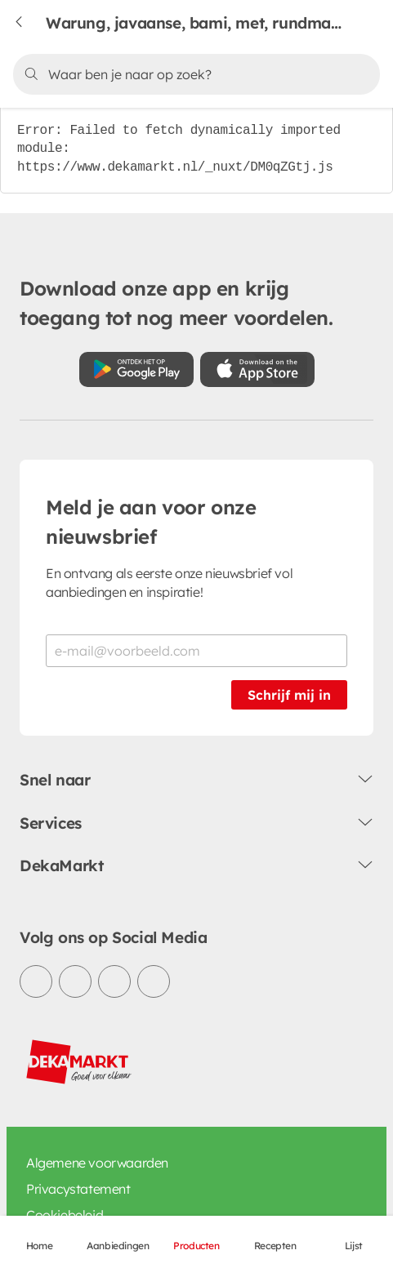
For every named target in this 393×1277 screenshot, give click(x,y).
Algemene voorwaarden (97, 1163)
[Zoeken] (193, 74)
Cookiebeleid (64, 1215)
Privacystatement (78, 1189)
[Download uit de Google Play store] (136, 369)
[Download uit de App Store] (257, 369)
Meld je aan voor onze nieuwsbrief (151, 522)
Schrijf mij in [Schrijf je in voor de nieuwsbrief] (289, 695)
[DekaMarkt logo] (79, 1062)
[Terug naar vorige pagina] (29, 23)
